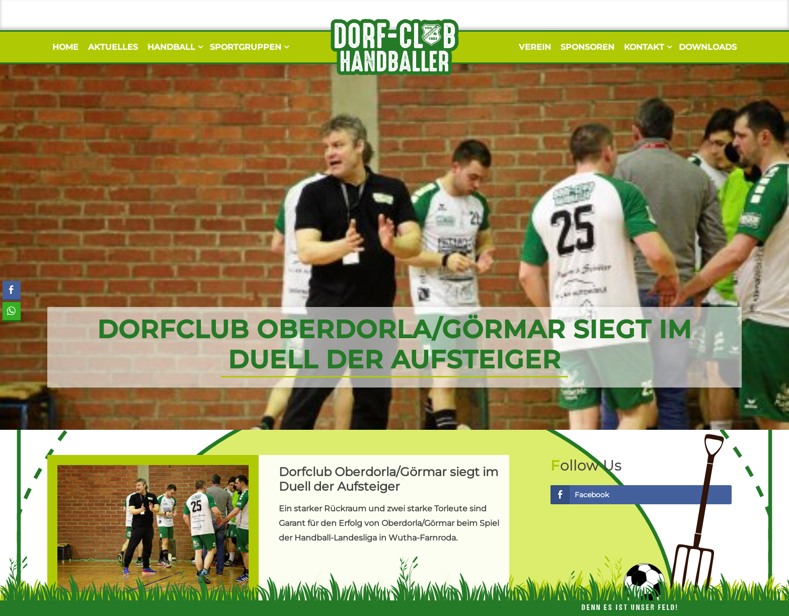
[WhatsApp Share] (11, 311)
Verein (535, 47)
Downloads (708, 47)
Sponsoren (587, 47)
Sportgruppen (248, 47)
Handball (173, 47)
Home (65, 47)
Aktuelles (113, 47)
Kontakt (646, 47)
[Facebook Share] (12, 290)
